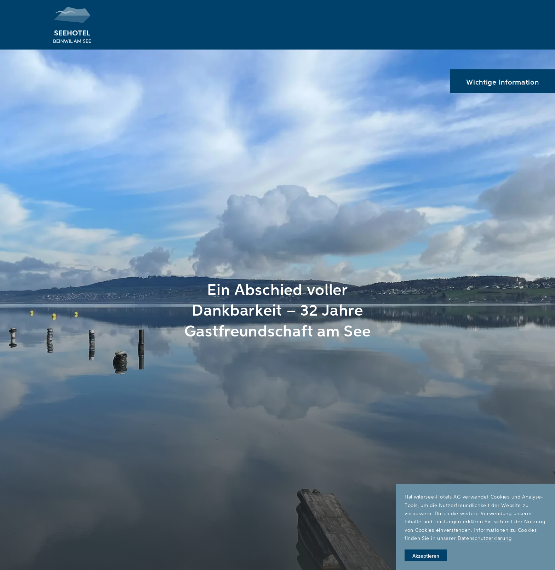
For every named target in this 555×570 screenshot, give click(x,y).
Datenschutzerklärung (484, 538)
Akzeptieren (425, 556)
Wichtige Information (502, 82)
